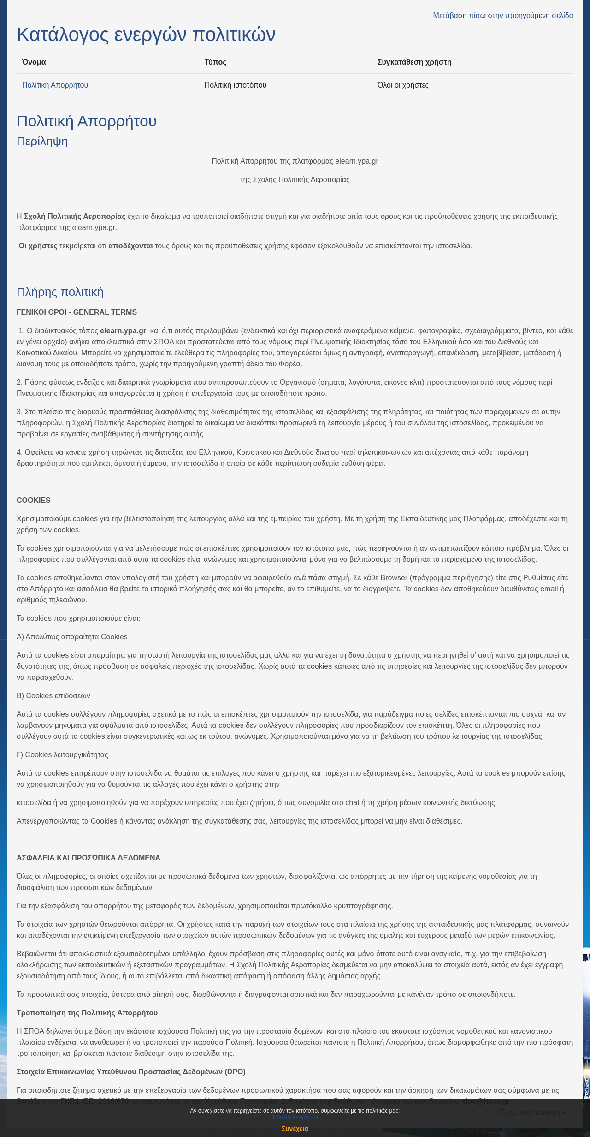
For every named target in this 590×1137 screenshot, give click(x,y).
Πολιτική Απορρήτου (55, 85)
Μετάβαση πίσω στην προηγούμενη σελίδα (503, 15)
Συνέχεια (295, 1128)
